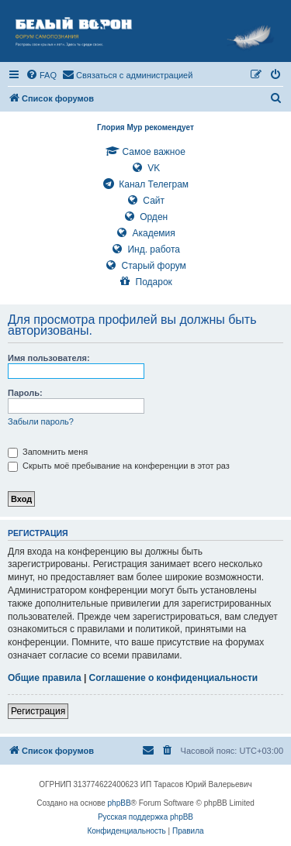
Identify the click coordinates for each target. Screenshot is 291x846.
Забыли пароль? (41, 421)
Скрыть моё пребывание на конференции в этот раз (119, 465)
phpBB (119, 803)
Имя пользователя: (49, 358)
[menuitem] (41, 75)
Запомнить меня (48, 451)
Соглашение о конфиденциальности (173, 677)
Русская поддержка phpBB (145, 817)
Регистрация (38, 711)
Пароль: (25, 392)
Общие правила (44, 677)
